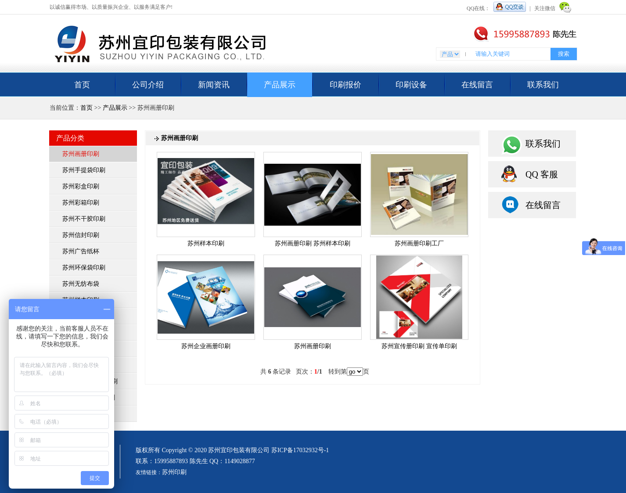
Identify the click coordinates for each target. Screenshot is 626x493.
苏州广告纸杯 (80, 251)
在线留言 (477, 84)
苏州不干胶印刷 (83, 219)
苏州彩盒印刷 (80, 186)
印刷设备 (411, 84)
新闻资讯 (214, 84)
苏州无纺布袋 (80, 284)
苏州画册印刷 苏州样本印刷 (312, 243)
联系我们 (543, 84)
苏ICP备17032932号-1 (300, 450)
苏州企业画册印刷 (205, 346)
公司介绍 (148, 84)
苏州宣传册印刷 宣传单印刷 (419, 346)
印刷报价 (345, 84)
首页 (82, 84)
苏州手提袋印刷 (83, 170)
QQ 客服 (541, 174)
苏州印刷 (174, 472)
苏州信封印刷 (80, 235)
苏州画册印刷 (80, 154)
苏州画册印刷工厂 (419, 243)
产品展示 (279, 84)
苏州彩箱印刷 (80, 202)
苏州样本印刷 (205, 243)
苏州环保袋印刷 (83, 267)
